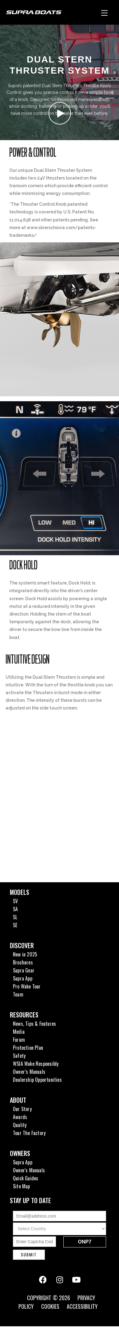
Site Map (21, 1186)
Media (19, 1031)
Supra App (22, 978)
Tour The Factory (29, 1133)
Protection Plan (28, 1047)
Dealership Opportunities (37, 1079)
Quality (19, 1125)
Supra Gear (23, 970)
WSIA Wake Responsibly (35, 1063)
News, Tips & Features (34, 1023)
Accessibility (82, 1306)
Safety (19, 1055)
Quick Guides (25, 1178)
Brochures (23, 962)
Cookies (50, 1306)
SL (15, 917)
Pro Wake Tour (27, 986)
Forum (19, 1039)
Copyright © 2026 (49, 1298)
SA (15, 909)
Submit (29, 1254)
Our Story (22, 1109)
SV (15, 901)
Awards (20, 1117)
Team (18, 994)
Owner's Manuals (29, 1170)
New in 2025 (25, 954)
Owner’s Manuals (29, 1071)
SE (15, 925)
